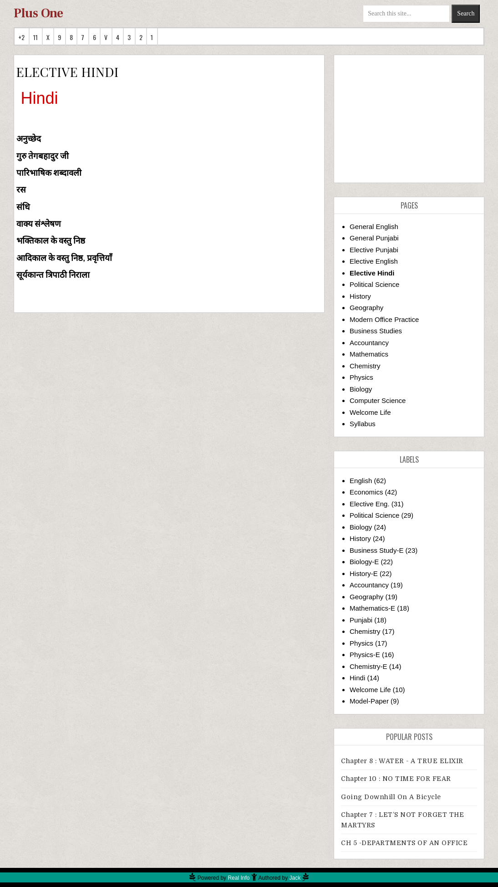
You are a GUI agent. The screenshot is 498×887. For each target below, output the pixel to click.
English (361, 480)
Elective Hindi (372, 273)
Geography (366, 307)
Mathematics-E (372, 608)
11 (35, 37)
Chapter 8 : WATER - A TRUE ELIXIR (402, 761)
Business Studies (376, 331)
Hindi (357, 678)
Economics (366, 492)
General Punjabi (374, 238)
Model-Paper (369, 701)
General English (374, 226)
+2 (21, 37)
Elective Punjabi (374, 250)
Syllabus (363, 424)
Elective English (374, 261)
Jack (295, 878)
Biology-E (364, 562)
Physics (361, 377)
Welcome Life (370, 412)
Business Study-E (376, 550)
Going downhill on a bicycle (391, 796)
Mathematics (369, 354)
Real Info (238, 878)
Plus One (38, 13)
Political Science (374, 284)
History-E (364, 573)
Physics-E (365, 654)
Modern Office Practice (384, 319)
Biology (361, 389)
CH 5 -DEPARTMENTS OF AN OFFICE (404, 842)
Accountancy (369, 343)
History (360, 296)
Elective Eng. (370, 504)
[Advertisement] (409, 119)
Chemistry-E (368, 666)
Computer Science (378, 400)
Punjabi (361, 620)
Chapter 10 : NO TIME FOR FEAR (396, 778)
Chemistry (365, 366)
